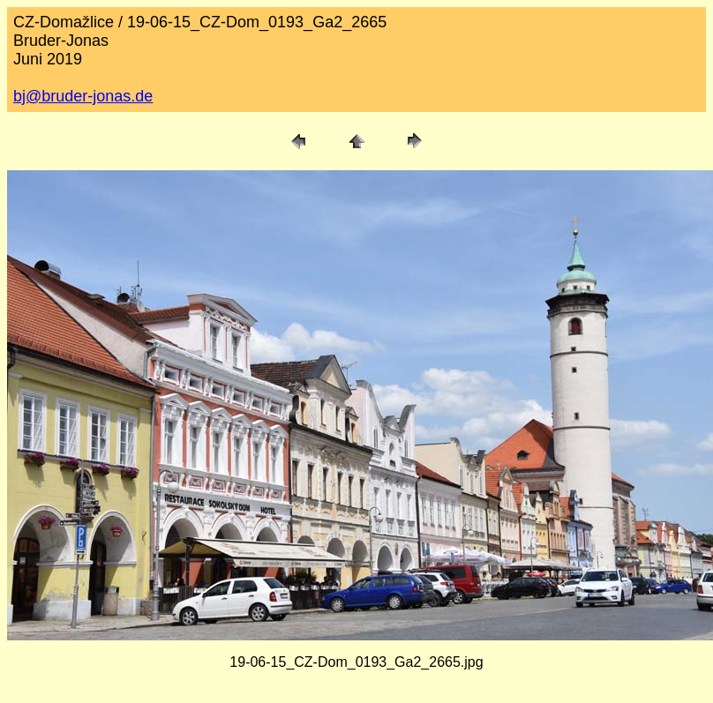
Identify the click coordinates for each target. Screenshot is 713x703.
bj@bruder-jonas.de (83, 96)
